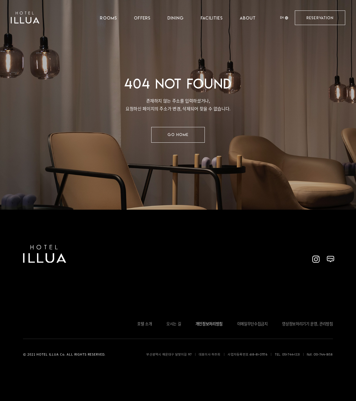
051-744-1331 (291, 354)
